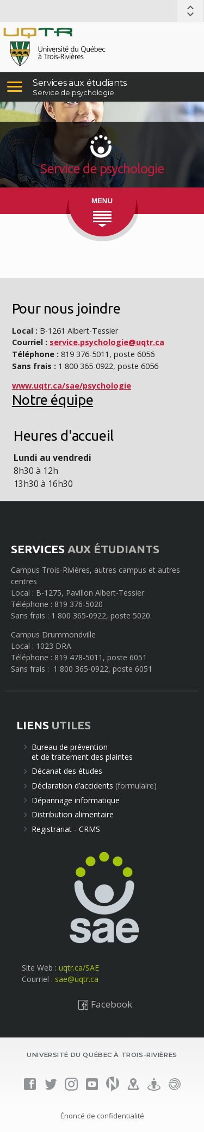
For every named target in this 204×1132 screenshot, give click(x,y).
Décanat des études (67, 771)
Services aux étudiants (80, 83)
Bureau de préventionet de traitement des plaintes (82, 752)
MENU (102, 201)
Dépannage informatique (76, 800)
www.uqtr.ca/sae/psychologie (71, 385)
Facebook (105, 1004)
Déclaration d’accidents (72, 785)
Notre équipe (52, 400)
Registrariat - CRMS (66, 829)
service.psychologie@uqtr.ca (107, 342)
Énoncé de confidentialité (102, 1116)
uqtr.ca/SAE (79, 967)
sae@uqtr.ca (76, 979)
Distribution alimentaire (73, 814)
